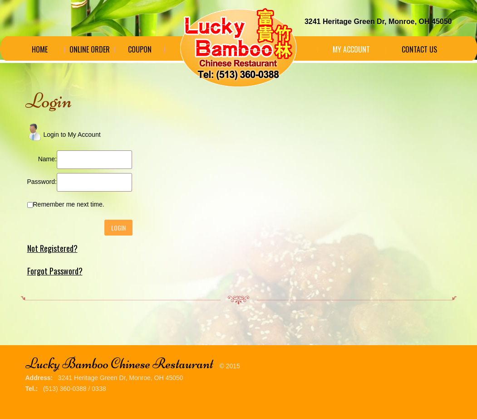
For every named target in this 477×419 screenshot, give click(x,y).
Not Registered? (52, 248)
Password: (42, 181)
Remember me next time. (68, 204)
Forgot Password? (55, 271)
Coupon (140, 49)
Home (40, 49)
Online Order (89, 49)
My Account (351, 49)
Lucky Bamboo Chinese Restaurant (119, 363)
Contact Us (419, 49)
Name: (47, 159)
